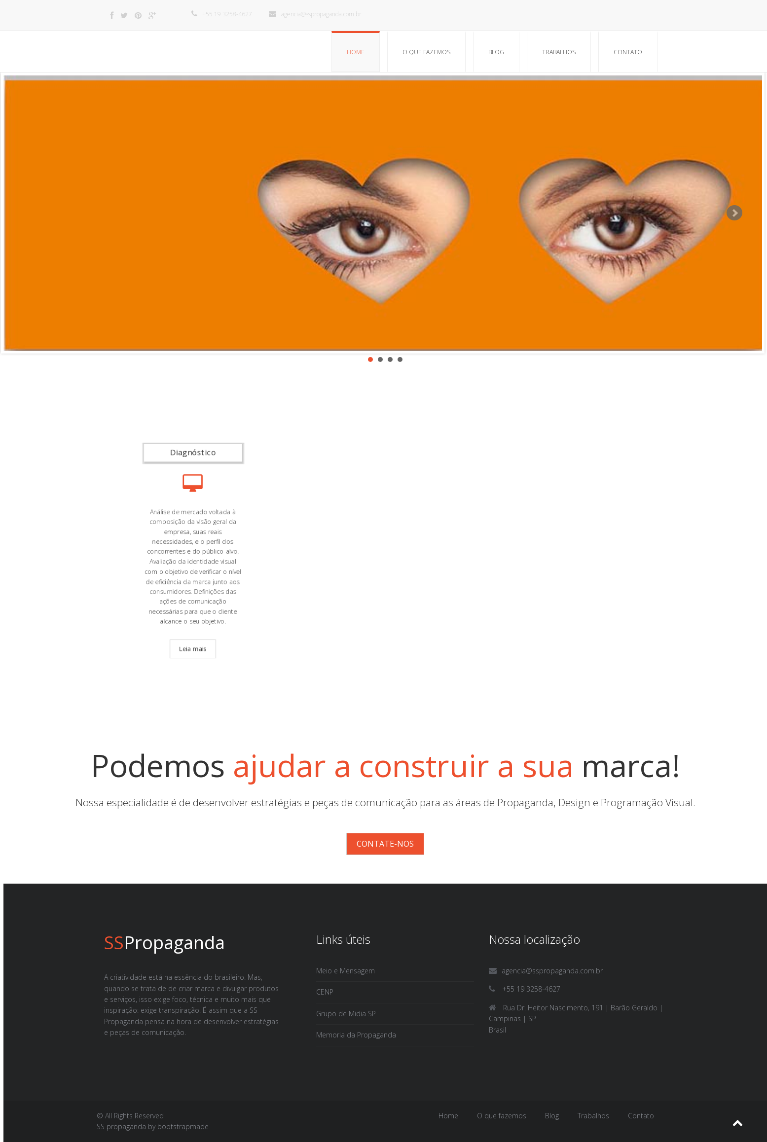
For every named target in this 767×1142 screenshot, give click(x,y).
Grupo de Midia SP (346, 1013)
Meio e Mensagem (345, 970)
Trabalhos (559, 52)
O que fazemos (426, 52)
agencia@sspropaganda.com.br (315, 14)
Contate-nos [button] (385, 843)
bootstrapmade (183, 1126)
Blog (496, 52)
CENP (324, 992)
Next (734, 213)
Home (356, 52)
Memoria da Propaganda (356, 1034)
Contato (628, 52)
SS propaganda (121, 1126)
